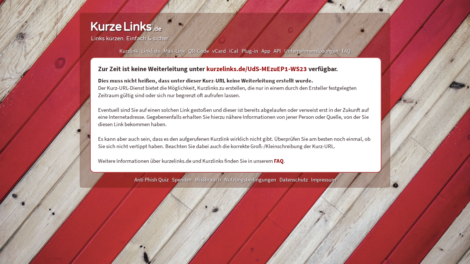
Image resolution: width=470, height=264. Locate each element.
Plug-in (250, 50)
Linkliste (150, 50)
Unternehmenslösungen (311, 50)
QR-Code (198, 50)
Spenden (182, 179)
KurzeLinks (125, 27)
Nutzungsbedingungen (250, 179)
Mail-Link (174, 50)
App (265, 50)
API (277, 50)
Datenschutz (293, 179)
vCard (219, 50)
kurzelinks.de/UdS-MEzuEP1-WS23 (256, 69)
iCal (233, 50)
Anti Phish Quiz (151, 179)
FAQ (346, 50)
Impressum (323, 179)
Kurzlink (128, 50)
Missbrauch (208, 179)
